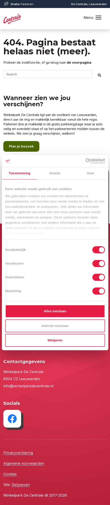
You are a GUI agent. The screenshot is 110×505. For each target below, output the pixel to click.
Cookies (10, 474)
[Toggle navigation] (98, 18)
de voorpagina (79, 62)
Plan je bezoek (21, 146)
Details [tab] (55, 173)
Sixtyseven (21, 484)
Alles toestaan (55, 311)
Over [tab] (90, 173)
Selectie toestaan (55, 326)
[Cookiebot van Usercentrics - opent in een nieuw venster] (85, 161)
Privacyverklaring (18, 452)
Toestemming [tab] (19, 173)
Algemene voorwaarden (23, 463)
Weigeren (55, 340)
